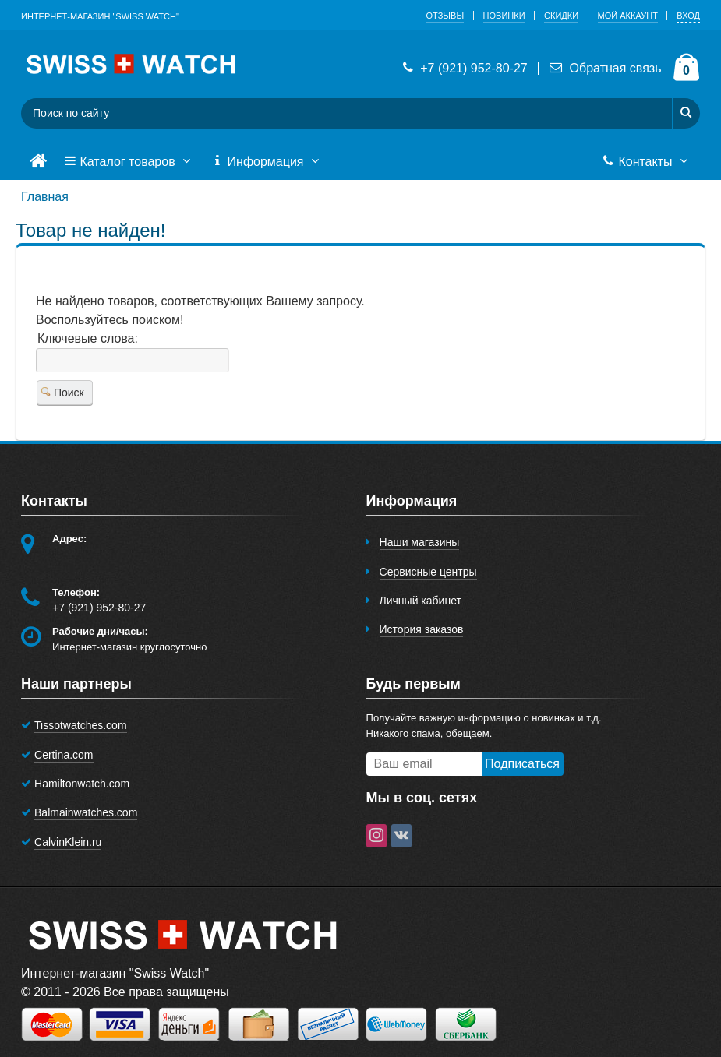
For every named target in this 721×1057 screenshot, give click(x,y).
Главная (45, 196)
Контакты (646, 162)
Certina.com (63, 755)
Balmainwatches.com (85, 812)
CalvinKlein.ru (67, 842)
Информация (266, 162)
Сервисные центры (428, 571)
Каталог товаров (128, 162)
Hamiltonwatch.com (81, 783)
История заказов (422, 629)
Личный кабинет (420, 600)
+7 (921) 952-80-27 (464, 68)
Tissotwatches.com (80, 725)
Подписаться (522, 763)
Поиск (62, 392)
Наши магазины (420, 542)
